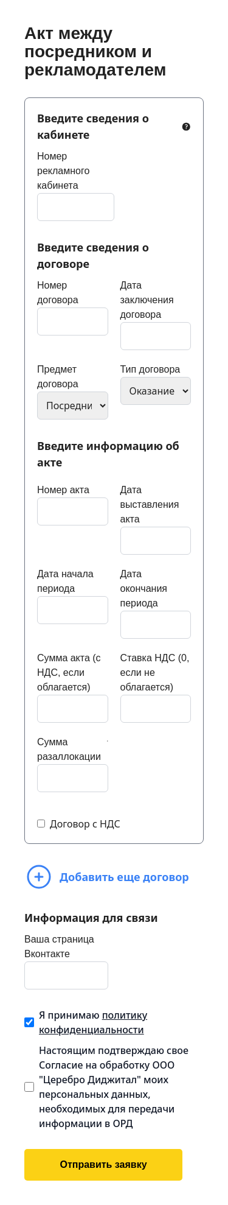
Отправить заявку (103, 1164)
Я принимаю (93, 1022)
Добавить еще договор (106, 876)
